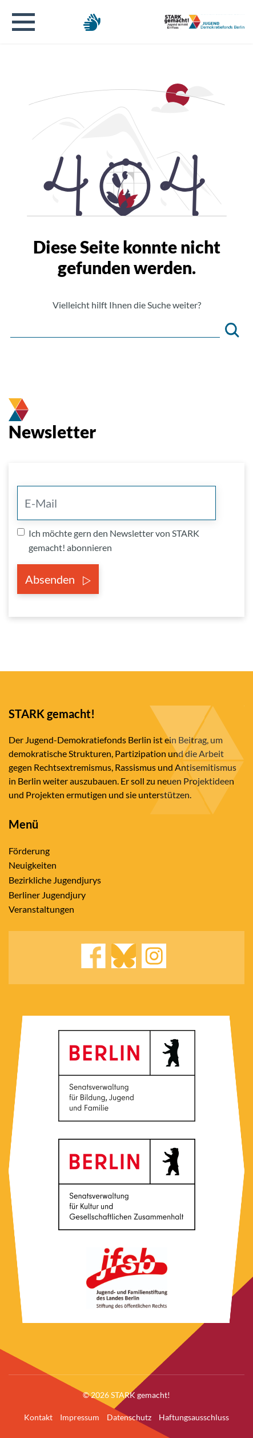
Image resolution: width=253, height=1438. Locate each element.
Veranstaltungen (41, 909)
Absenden (58, 579)
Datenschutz (129, 1417)
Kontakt (38, 1417)
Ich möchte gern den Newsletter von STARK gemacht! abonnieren (114, 540)
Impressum (79, 1417)
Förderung (29, 850)
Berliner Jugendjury (47, 894)
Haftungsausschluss (194, 1417)
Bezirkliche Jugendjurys (55, 879)
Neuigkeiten (33, 864)
